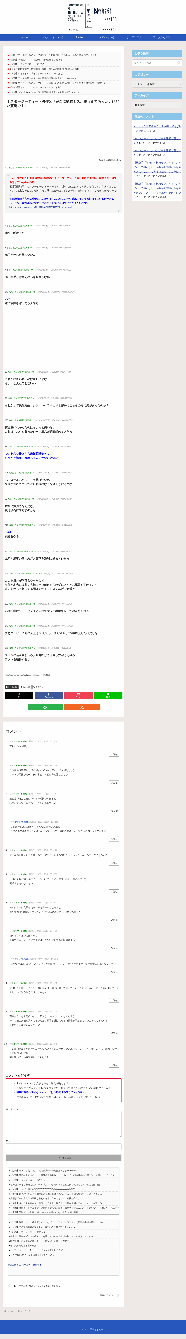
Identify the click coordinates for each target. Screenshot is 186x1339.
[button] (179, 62)
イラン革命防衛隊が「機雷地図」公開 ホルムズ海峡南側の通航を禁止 (44, 69)
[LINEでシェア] (108, 695)
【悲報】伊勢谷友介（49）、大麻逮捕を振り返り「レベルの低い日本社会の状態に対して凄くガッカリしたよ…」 (66, 1180)
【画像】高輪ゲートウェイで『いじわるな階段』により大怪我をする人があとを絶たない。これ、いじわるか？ (64, 1213)
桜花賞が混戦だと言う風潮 (23, 1250)
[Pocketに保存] (78, 695)
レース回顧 (12, 687)
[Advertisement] (63, 132)
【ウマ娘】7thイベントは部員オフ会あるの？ (32, 1260)
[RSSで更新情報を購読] (67, 707)
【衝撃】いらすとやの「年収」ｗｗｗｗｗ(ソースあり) (36, 73)
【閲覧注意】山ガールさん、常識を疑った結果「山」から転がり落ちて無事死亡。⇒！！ (53, 55)
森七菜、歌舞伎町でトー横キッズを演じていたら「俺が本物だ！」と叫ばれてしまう (51, 1241)
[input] (157, 62)
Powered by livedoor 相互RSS (24, 1269)
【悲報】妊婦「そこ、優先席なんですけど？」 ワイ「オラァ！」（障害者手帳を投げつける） (57, 1227)
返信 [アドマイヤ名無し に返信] (114, 754)
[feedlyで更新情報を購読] (60, 707)
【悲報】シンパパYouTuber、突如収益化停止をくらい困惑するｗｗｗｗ (44, 92)
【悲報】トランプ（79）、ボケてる (27, 64)
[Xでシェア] (19, 695)
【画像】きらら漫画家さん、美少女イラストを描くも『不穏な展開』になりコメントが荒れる (56, 1208)
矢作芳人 (38, 687)
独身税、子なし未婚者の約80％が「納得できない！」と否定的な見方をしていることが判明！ (56, 1189)
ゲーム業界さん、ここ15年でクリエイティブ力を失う (35, 87)
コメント (12, 1108)
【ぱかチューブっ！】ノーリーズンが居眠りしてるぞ (36, 1255)
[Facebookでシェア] (49, 695)
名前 (8, 1146)
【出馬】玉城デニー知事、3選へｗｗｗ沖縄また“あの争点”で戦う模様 (44, 1217)
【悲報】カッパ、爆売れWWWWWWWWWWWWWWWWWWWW (42, 1194)
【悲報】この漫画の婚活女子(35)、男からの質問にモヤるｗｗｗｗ (42, 1232)
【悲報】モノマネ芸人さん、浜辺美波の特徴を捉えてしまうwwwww (42, 78)
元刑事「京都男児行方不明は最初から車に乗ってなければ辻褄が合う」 (45, 1203)
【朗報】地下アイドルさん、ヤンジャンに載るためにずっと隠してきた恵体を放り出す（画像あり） (58, 83)
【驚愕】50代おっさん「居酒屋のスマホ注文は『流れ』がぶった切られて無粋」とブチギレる (56, 1199)
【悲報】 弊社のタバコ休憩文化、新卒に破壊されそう (35, 59)
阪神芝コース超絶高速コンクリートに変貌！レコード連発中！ (40, 1246)
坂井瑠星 (26, 687)
